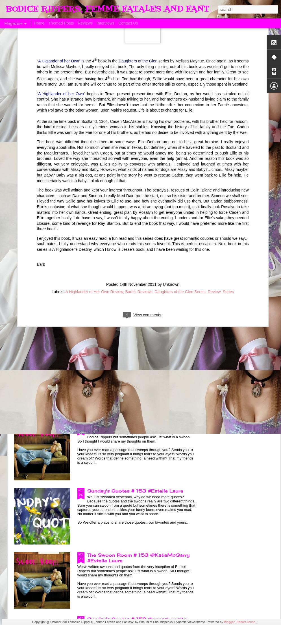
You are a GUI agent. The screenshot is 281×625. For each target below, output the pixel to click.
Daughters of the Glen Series (180, 213)
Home (39, 23)
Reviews (85, 23)
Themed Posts (61, 23)
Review (214, 213)
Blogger (229, 622)
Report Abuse (245, 622)
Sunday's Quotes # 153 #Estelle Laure (135, 491)
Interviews (105, 23)
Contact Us (128, 23)
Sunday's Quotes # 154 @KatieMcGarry (137, 362)
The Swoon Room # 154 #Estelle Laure (136, 427)
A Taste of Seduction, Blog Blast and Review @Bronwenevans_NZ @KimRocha (46, 262)
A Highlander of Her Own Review (94, 213)
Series (228, 213)
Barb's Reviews (138, 213)
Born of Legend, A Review (119, 298)
